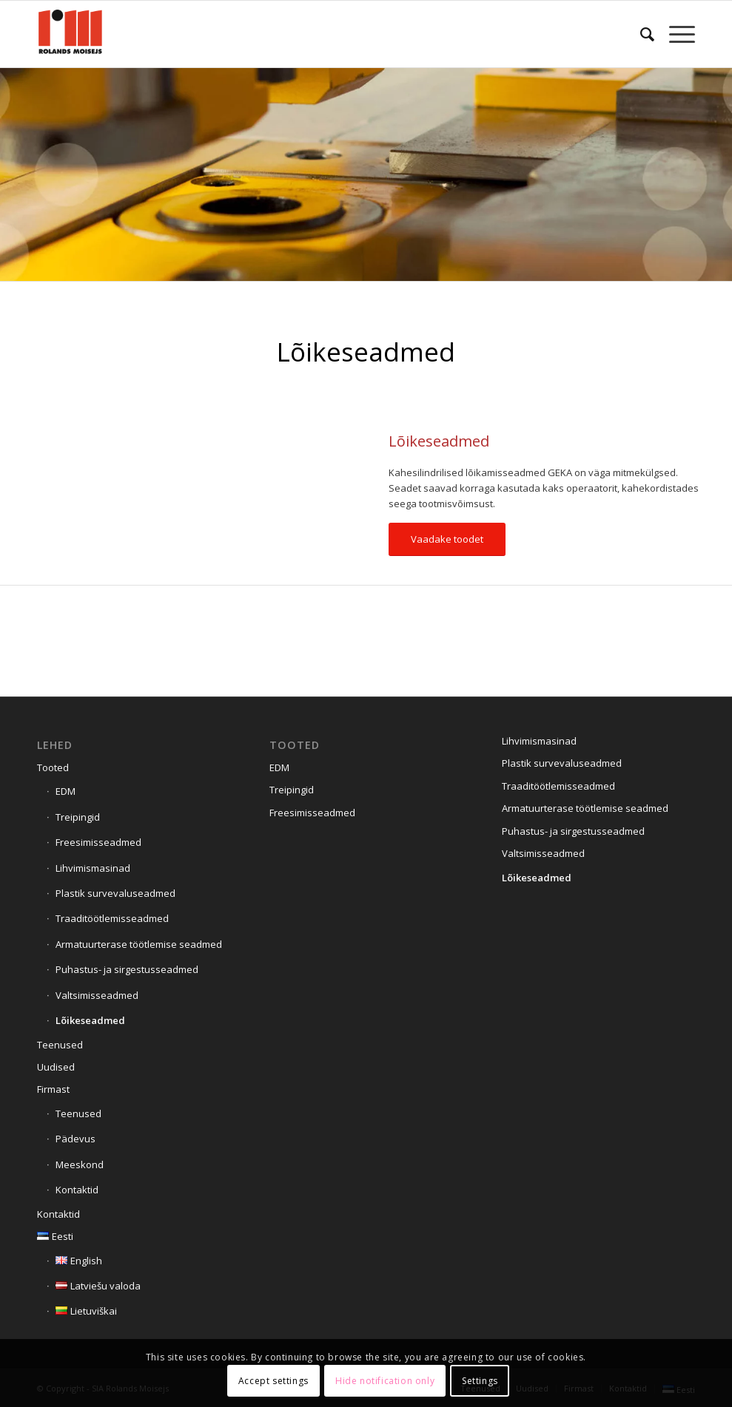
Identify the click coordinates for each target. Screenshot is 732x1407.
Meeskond (80, 1164)
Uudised (56, 1067)
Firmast (53, 1089)
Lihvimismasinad (93, 868)
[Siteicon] (70, 34)
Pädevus (75, 1138)
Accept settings (273, 1380)
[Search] (639, 34)
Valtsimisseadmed (97, 995)
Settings (480, 1380)
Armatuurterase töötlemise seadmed (139, 944)
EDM (65, 791)
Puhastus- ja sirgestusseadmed (127, 969)
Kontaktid (77, 1189)
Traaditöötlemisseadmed (112, 918)
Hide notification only (384, 1380)
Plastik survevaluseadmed (115, 893)
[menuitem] (639, 34)
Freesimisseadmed (98, 842)
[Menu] (674, 34)
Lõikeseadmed (90, 1020)
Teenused (60, 1044)
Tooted (53, 767)
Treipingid (78, 817)
